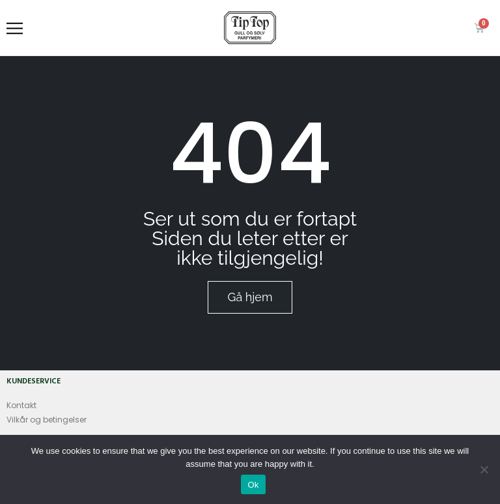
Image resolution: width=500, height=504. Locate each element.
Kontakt (21, 405)
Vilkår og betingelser (47, 419)
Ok (252, 485)
